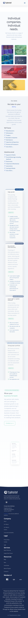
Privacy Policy (6, 539)
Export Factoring (7, 550)
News (5, 562)
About (5, 521)
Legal (5, 544)
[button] (24, 3)
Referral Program (7, 568)
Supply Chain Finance (8, 553)
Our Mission (6, 524)
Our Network (6, 527)
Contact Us (6, 513)
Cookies (5, 541)
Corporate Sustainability (9, 532)
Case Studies (6, 565)
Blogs (5, 559)
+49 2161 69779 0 (7, 511)
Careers (5, 529)
